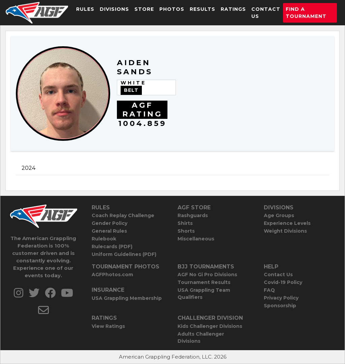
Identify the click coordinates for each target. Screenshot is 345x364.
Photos (171, 9)
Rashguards (193, 215)
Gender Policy (109, 223)
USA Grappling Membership (127, 298)
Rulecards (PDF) (112, 246)
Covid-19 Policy (283, 282)
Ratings (233, 9)
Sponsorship (280, 306)
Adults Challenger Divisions (201, 337)
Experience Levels (287, 223)
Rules (85, 9)
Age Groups (279, 215)
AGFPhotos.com (112, 274)
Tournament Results (204, 282)
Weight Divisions (285, 231)
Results (202, 9)
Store (144, 9)
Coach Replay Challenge (123, 215)
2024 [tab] (28, 168)
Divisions (114, 9)
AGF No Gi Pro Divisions (207, 274)
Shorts (186, 231)
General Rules (109, 231)
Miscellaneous (196, 239)
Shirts (185, 223)
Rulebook (104, 239)
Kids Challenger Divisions (210, 326)
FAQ (269, 290)
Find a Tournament (306, 12)
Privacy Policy (281, 298)
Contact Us (265, 12)
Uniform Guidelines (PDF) (124, 254)
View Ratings (108, 326)
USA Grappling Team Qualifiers (204, 293)
